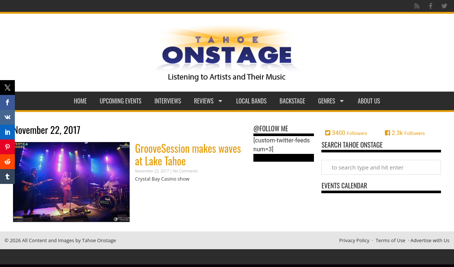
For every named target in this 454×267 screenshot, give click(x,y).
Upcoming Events (121, 100)
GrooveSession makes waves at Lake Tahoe (188, 154)
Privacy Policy (354, 240)
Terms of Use (390, 240)
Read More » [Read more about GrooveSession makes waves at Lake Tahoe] (148, 193)
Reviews (208, 101)
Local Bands (251, 100)
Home (80, 100)
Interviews (168, 100)
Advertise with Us (430, 240)
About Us (369, 100)
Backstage (292, 100)
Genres (331, 101)
